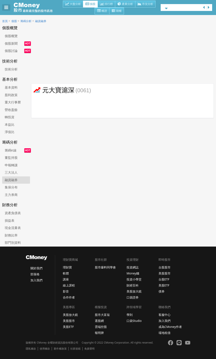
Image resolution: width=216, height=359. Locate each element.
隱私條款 (31, 348)
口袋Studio (134, 321)
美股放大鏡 (134, 291)
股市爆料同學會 (105, 267)
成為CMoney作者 (170, 327)
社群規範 (75, 348)
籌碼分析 (26, 21)
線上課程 (69, 285)
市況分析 (145, 4)
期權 (117, 11)
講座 (66, 279)
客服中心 (165, 315)
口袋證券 (133, 297)
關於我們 (36, 268)
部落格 (34, 274)
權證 (102, 11)
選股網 (99, 321)
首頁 (5, 21)
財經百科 (133, 285)
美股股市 (165, 273)
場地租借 (165, 333)
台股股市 (165, 267)
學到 (130, 315)
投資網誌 (133, 267)
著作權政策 (60, 348)
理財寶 (67, 267)
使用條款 (45, 348)
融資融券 (40, 21)
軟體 (66, 273)
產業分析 (125, 4)
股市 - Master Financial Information (35, 7)
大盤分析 (73, 4)
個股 (90, 4)
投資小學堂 (134, 279)
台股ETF (164, 279)
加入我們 (36, 280)
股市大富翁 (102, 315)
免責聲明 (89, 348)
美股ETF (164, 285)
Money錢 (133, 273)
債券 (162, 291)
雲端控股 (101, 327)
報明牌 (99, 333)
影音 (66, 291)
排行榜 (106, 4)
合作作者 (69, 297)
